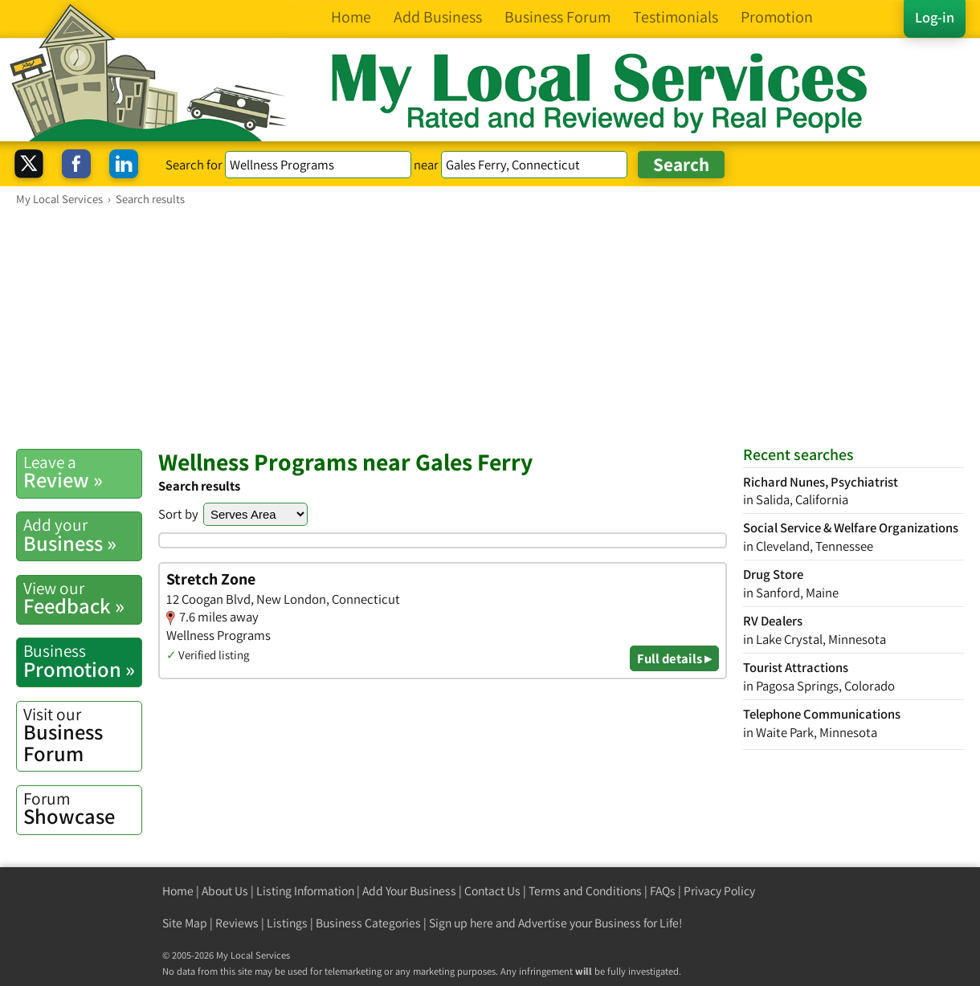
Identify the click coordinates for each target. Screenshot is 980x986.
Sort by (178, 514)
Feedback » (82, 598)
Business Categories (368, 923)
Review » (82, 472)
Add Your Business (409, 890)
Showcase (82, 808)
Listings (287, 923)
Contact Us (492, 890)
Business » (82, 534)
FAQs (663, 890)
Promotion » (82, 660)
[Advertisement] (490, 326)
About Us (225, 890)
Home (178, 890)
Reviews (237, 923)
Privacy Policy (719, 890)
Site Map (184, 923)
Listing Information (305, 890)
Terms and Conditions (585, 890)
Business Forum (82, 735)
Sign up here (461, 923)
